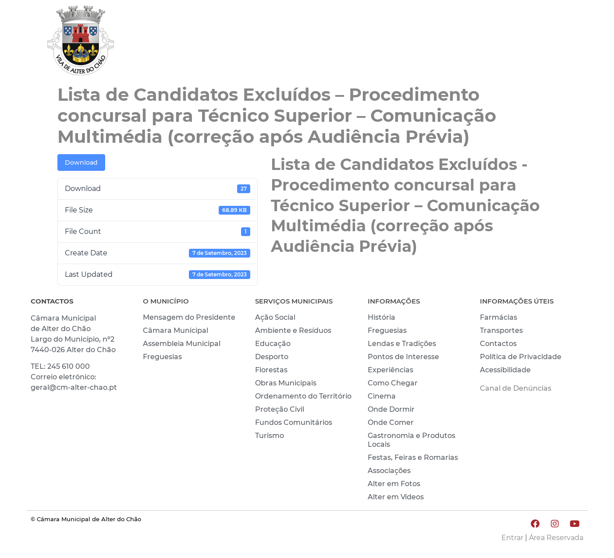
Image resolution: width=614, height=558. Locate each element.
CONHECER (500, 42)
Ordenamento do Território (303, 396)
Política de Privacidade (520, 357)
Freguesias (162, 357)
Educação (273, 343)
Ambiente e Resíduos (293, 330)
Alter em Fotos (394, 484)
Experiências (390, 370)
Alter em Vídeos (396, 497)
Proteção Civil (279, 409)
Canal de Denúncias (515, 388)
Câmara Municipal (175, 330)
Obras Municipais (285, 383)
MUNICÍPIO (392, 42)
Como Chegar (393, 383)
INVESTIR (560, 42)
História (381, 317)
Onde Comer (391, 422)
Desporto (271, 357)
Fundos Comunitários (293, 422)
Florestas (271, 370)
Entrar (512, 537)
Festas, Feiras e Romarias (413, 457)
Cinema (382, 396)
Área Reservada (556, 537)
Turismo (269, 435)
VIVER (446, 42)
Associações (389, 470)
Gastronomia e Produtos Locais (411, 440)
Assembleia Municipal (181, 343)
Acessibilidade (505, 370)
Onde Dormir (391, 409)
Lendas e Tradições (402, 343)
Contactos (498, 343)
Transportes (501, 330)
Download (81, 162)
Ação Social (275, 317)
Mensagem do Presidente (189, 317)
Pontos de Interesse (403, 357)
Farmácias (498, 317)
